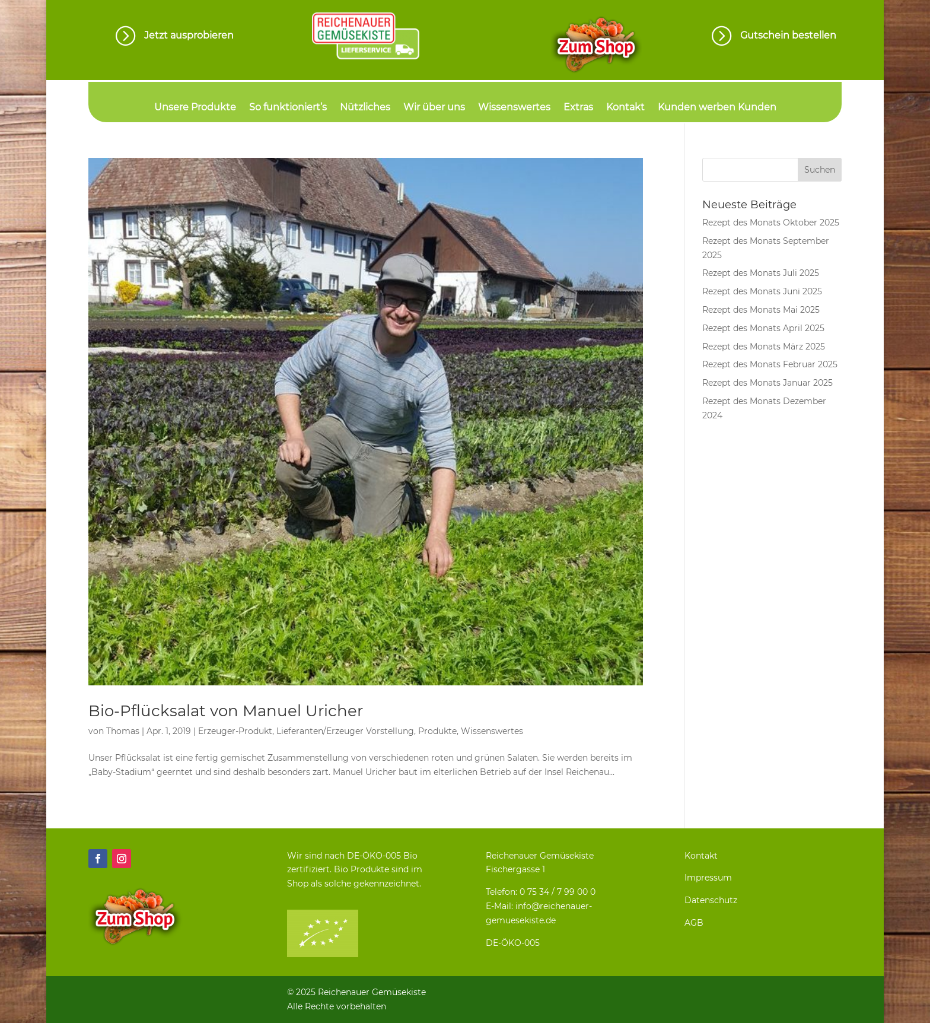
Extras (578, 108)
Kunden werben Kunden (717, 108)
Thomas (122, 731)
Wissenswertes (514, 108)
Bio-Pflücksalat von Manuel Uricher (225, 710)
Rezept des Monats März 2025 (763, 346)
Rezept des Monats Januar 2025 (767, 382)
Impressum (708, 877)
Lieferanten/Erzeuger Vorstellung (345, 731)
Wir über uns (434, 108)
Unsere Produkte (195, 108)
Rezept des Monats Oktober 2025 (770, 222)
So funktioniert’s (288, 108)
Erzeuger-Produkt (235, 731)
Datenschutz (710, 900)
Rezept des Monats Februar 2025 (769, 364)
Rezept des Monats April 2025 (763, 328)
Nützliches (365, 108)
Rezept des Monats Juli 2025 (760, 273)
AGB (693, 922)
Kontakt (625, 108)
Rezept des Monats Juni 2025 (762, 291)
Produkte (437, 731)
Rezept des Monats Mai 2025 (761, 309)
